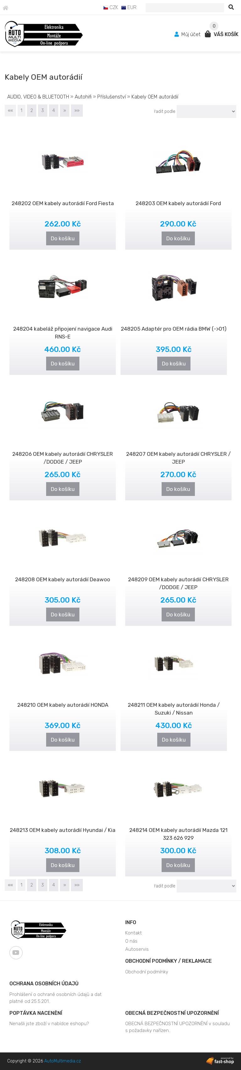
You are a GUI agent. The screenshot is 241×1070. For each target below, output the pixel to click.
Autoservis (137, 949)
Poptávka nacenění (35, 1013)
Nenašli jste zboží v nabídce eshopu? (49, 1023)
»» (76, 110)
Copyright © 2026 (44, 1061)
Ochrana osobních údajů (43, 984)
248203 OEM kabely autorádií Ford (178, 203)
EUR (129, 7)
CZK (110, 7)
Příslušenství (112, 97)
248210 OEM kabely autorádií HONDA (62, 705)
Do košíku (63, 238)
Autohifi (83, 97)
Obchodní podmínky (146, 972)
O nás (131, 941)
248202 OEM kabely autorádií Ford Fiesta (63, 203)
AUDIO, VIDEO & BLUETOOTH (38, 97)
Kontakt (133, 933)
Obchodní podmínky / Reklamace (168, 961)
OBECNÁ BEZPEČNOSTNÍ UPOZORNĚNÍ (172, 1013)
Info (130, 922)
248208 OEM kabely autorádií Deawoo (62, 579)
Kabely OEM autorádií (154, 97)
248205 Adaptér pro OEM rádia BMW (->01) (174, 329)
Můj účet (188, 34)
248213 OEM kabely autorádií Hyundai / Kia (62, 830)
